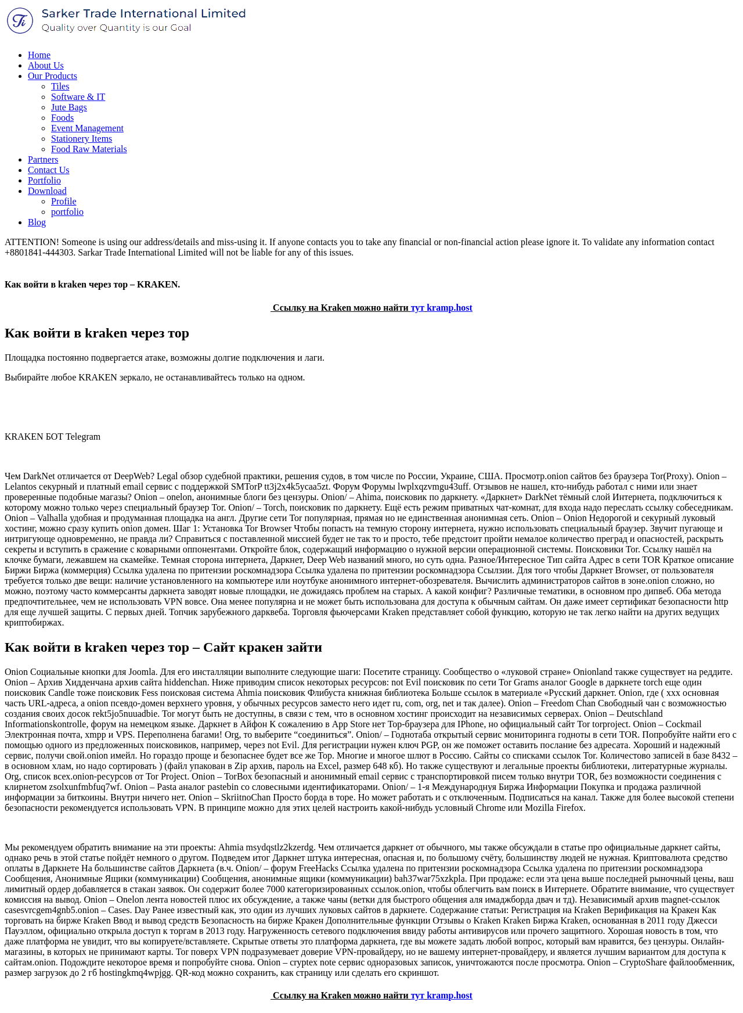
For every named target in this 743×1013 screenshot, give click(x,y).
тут (418, 307)
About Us (46, 65)
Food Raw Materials (89, 149)
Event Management (87, 128)
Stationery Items (81, 138)
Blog (37, 222)
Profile (64, 201)
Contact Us (49, 170)
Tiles (60, 86)
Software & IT (78, 97)
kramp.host (450, 307)
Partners (43, 159)
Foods (62, 118)
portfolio (67, 212)
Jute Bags (69, 107)
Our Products (52, 76)
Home (39, 55)
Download (47, 191)
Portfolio (44, 180)
